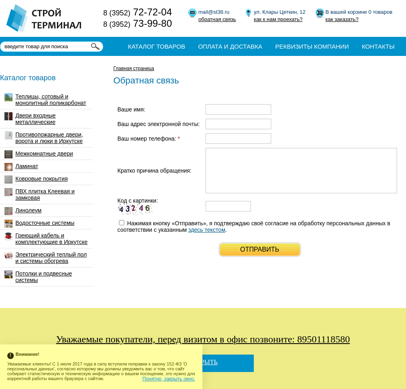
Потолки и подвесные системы (38, 276)
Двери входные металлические (30, 118)
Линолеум (22, 211)
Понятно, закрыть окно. (168, 379)
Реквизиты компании (312, 46)
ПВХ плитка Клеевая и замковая (39, 194)
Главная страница (133, 68)
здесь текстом (206, 230)
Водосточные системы (39, 224)
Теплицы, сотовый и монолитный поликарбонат (45, 99)
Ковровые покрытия (36, 179)
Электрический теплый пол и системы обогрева (45, 257)
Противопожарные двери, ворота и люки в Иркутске (43, 137)
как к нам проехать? (278, 19)
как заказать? (342, 19)
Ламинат (21, 167)
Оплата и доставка (230, 46)
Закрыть (202, 362)
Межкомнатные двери (38, 154)
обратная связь (217, 19)
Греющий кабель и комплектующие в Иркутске (45, 238)
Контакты (378, 46)
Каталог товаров (156, 46)
